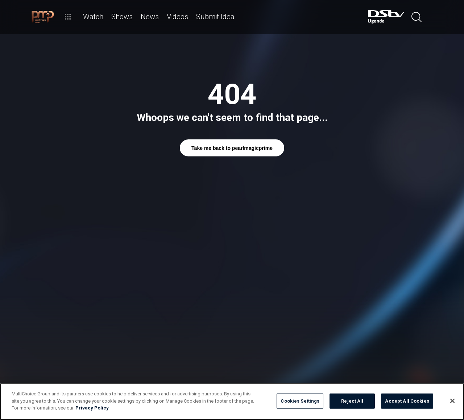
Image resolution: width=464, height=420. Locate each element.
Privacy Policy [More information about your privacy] (92, 408)
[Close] (452, 401)
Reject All (352, 401)
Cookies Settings (300, 401)
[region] (232, 401)
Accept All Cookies (407, 401)
